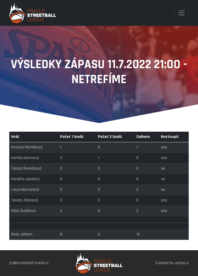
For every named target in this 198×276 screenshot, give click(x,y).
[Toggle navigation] (181, 13)
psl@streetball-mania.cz (28, 263)
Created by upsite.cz (172, 263)
